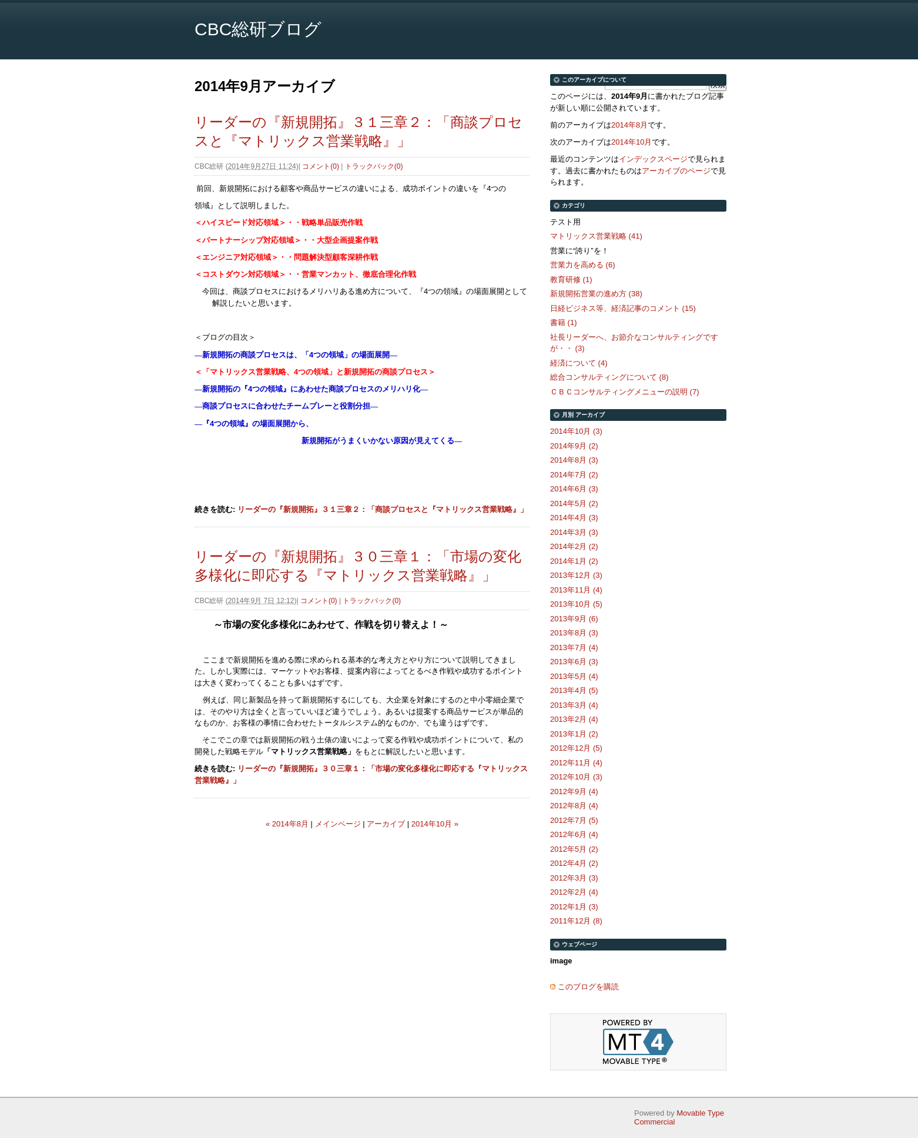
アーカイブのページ (676, 170)
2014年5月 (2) (574, 503)
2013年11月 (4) (576, 589)
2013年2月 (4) (574, 719)
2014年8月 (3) (574, 460)
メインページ (338, 823)
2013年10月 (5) (576, 604)
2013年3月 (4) (574, 705)
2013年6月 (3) (574, 661)
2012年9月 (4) (574, 791)
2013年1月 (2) (574, 733)
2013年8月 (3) (574, 632)
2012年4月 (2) (574, 863)
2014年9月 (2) (574, 445)
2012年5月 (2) (574, 849)
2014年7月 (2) (574, 474)
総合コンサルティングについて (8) (609, 377)
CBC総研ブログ (258, 29)
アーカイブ (386, 823)
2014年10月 (631, 142)
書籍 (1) (563, 322)
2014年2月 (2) (574, 546)
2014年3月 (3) (574, 532)
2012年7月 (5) (574, 820)
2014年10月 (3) (576, 431)
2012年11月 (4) (576, 762)
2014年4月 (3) (574, 517)
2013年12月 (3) (576, 575)
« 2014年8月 (287, 823)
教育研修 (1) (571, 279)
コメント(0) (320, 166)
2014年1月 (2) (574, 561)
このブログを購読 (588, 986)
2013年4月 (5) (574, 690)
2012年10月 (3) (576, 776)
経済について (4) (579, 363)
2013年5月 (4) (574, 676)
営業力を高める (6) (582, 264)
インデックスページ (653, 159)
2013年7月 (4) (574, 647)
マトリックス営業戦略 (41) (596, 236)
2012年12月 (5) (576, 748)
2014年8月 (629, 125)
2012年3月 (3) (574, 877)
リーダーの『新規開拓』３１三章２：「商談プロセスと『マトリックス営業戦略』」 (382, 509)
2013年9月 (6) (574, 618)
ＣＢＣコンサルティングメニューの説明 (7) (624, 391)
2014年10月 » (434, 823)
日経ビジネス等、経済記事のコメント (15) (623, 308)
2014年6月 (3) (574, 488)
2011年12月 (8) (576, 920)
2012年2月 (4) (574, 892)
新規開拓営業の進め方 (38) (596, 293)
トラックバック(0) (374, 166)
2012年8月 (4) (574, 805)
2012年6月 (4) (574, 834)
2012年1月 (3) (574, 906)
